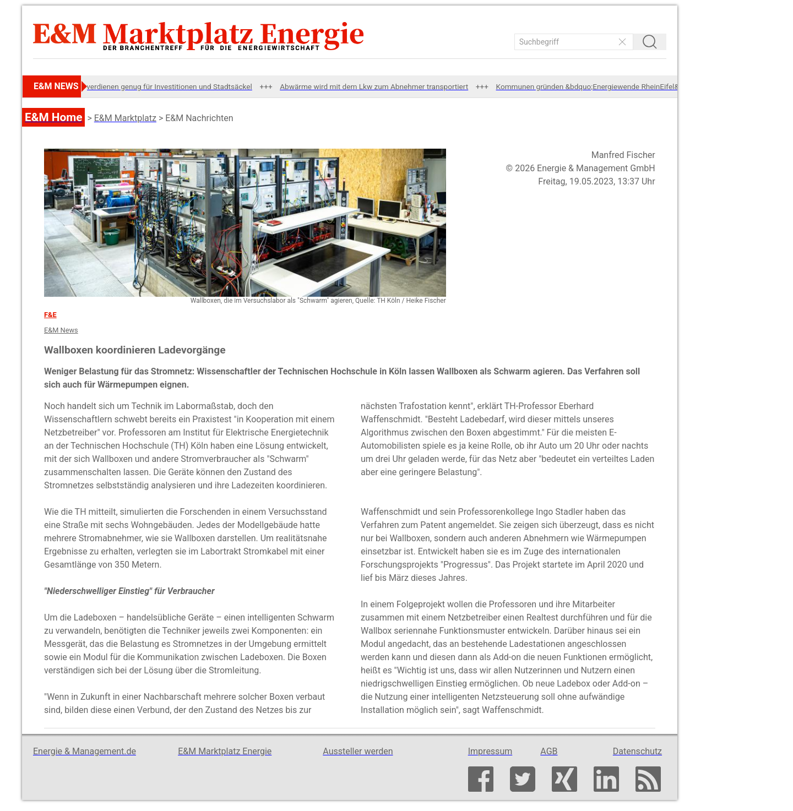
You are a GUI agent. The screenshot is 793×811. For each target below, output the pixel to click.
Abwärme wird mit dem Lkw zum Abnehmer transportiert (378, 86)
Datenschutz (637, 751)
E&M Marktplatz (125, 118)
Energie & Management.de (84, 751)
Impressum (490, 751)
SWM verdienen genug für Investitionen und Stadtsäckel (164, 86)
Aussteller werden (358, 751)
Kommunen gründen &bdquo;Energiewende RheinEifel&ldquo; (601, 86)
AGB (548, 751)
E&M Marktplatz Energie (224, 751)
